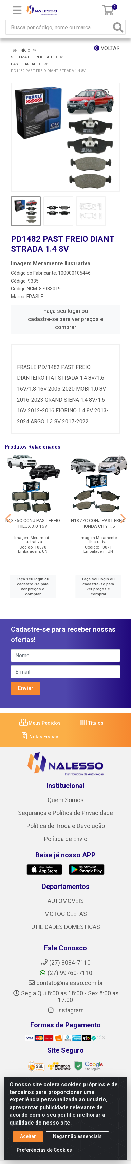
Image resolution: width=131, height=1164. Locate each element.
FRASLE (34, 296)
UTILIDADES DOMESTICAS (65, 927)
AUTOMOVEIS (66, 901)
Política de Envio (65, 839)
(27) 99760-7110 (65, 972)
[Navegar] (8, 518)
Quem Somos (66, 800)
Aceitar (28, 1136)
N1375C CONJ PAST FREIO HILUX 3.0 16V (32, 523)
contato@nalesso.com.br (65, 983)
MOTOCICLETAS (65, 914)
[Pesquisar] (118, 27)
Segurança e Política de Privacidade (65, 813)
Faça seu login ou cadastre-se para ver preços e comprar (65, 319)
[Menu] (17, 10)
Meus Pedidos (40, 723)
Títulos (91, 723)
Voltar (107, 48)
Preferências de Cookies (44, 1150)
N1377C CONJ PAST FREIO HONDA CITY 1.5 (98, 523)
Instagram (65, 1010)
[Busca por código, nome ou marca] (58, 27)
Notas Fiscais (40, 736)
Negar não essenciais (77, 1136)
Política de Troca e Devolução (65, 826)
